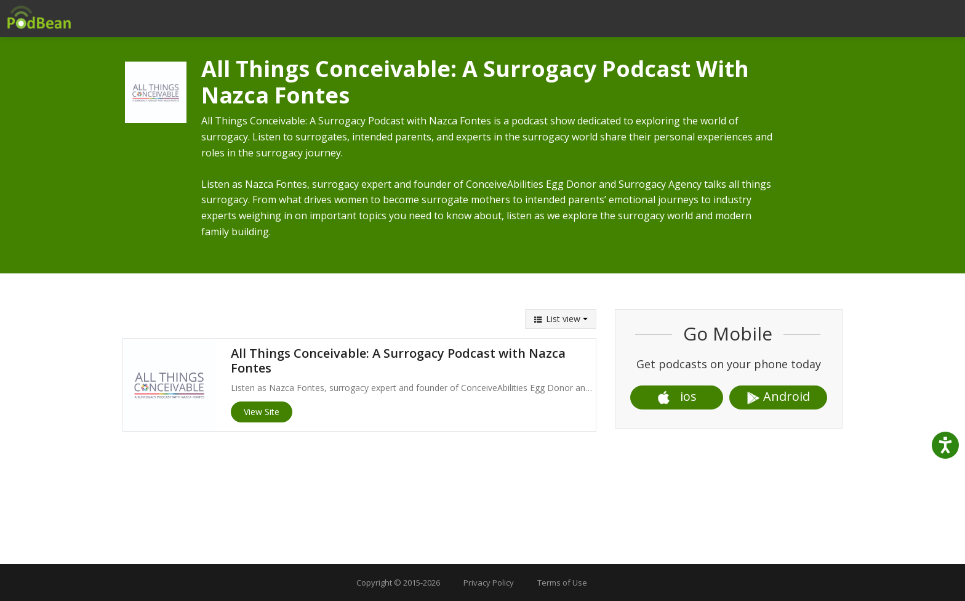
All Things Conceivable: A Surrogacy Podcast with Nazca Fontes (398, 360)
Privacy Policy (488, 582)
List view (561, 319)
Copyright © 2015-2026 (398, 582)
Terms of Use (562, 582)
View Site (261, 411)
